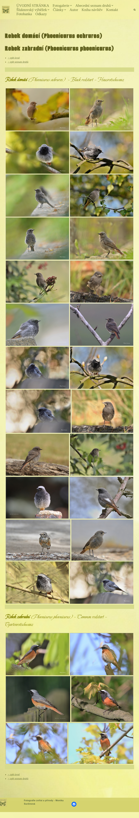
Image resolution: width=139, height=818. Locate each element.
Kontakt (112, 10)
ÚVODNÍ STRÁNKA (32, 6)
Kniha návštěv (92, 10)
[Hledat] (135, 10)
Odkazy (41, 14)
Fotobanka (24, 14)
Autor (74, 10)
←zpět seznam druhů (18, 62)
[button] (71, 6)
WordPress (22, 815)
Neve (4, 815)
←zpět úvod (14, 57)
